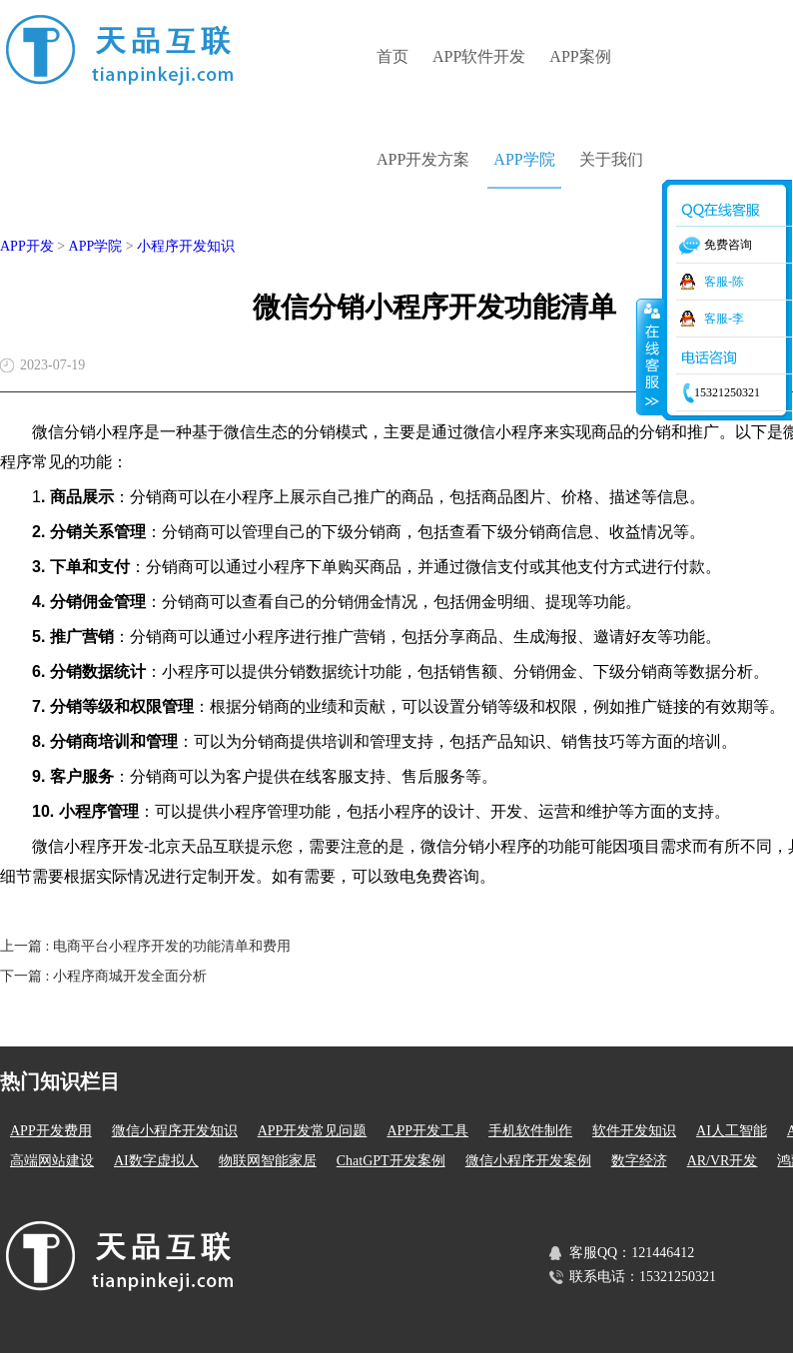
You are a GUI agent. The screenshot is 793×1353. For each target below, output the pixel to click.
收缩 (650, 356)
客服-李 (724, 319)
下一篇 (103, 976)
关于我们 (611, 159)
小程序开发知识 (186, 246)
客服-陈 (724, 282)
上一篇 (145, 946)
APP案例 (579, 56)
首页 (392, 56)
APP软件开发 (478, 56)
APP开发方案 (423, 159)
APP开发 (27, 246)
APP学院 (523, 159)
